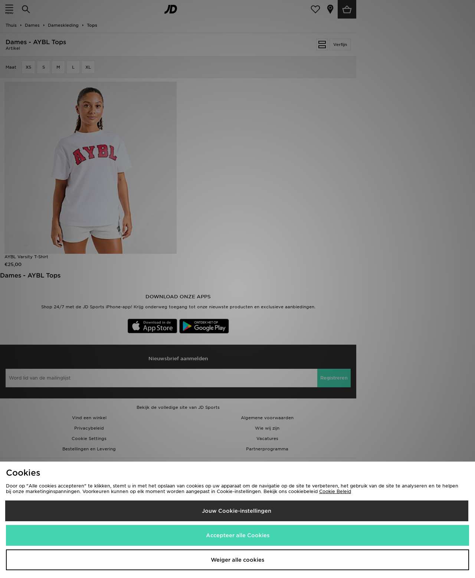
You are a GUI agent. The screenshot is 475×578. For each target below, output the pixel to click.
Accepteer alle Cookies (237, 535)
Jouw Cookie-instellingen (236, 511)
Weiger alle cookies (237, 560)
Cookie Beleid (335, 491)
